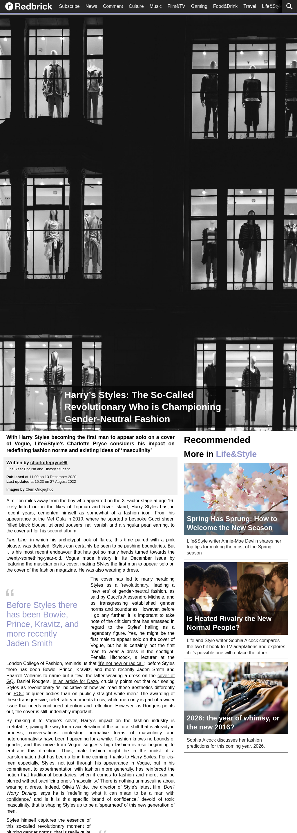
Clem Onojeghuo (39, 489)
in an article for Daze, (76, 681)
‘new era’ (100, 591)
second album (61, 530)
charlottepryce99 (48, 462)
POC (19, 693)
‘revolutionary (134, 585)
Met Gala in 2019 (64, 518)
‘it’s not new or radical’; (121, 663)
